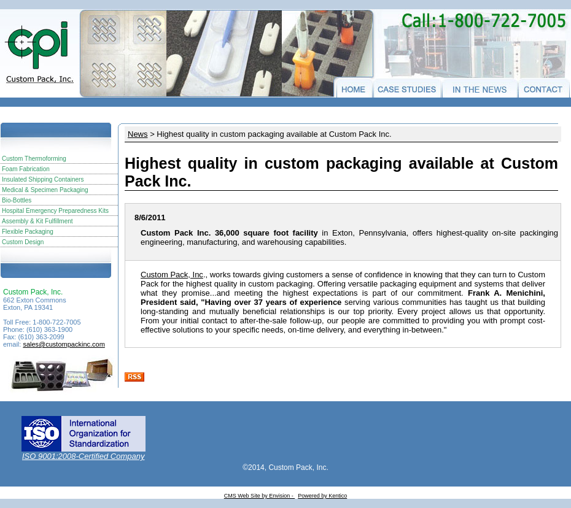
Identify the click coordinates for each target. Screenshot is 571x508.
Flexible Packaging (27, 231)
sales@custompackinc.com (63, 344)
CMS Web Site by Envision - (259, 496)
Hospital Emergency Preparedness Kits (55, 210)
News (138, 134)
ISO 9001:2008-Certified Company (83, 456)
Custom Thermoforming (34, 158)
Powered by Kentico (322, 496)
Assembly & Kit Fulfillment (37, 221)
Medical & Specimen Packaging (45, 190)
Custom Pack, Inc (172, 274)
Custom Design (23, 242)
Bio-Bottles (16, 200)
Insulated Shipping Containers (43, 179)
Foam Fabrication (26, 169)
